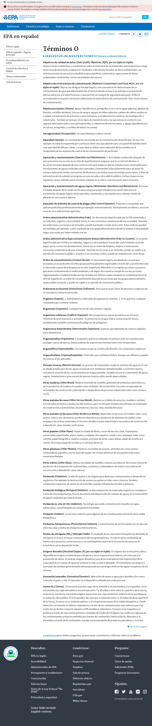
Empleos (78, 667)
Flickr (138, 692)
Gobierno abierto (82, 678)
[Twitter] (140, 34)
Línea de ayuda (123, 661)
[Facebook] (134, 34)
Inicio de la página (138, 626)
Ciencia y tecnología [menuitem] (37, 26)
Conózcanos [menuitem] (88, 26)
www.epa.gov (77, 6)
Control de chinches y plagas (17, 69)
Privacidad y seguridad (44, 697)
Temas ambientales (16, 76)
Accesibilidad (38, 661)
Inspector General (83, 661)
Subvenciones (39, 684)
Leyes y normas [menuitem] (65, 26)
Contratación (38, 678)
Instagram (145, 692)
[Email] (146, 34)
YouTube (131, 692)
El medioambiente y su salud (17, 61)
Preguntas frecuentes (127, 673)
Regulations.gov (82, 684)
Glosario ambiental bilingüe (112, 56)
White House (80, 701)
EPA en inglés (12, 46)
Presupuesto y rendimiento (46, 673)
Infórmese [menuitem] (13, 26)
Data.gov (78, 656)
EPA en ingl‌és (39, 656)
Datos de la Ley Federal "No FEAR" (46, 690)
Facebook (117, 692)
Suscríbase (79, 689)
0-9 (45, 56)
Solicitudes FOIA (124, 667)
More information (104, 9)
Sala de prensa (13, 82)
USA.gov (77, 695)
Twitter (124, 692)
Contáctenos (106, 33)
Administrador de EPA (43, 667)
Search (145, 17)
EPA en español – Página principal (18, 53)
